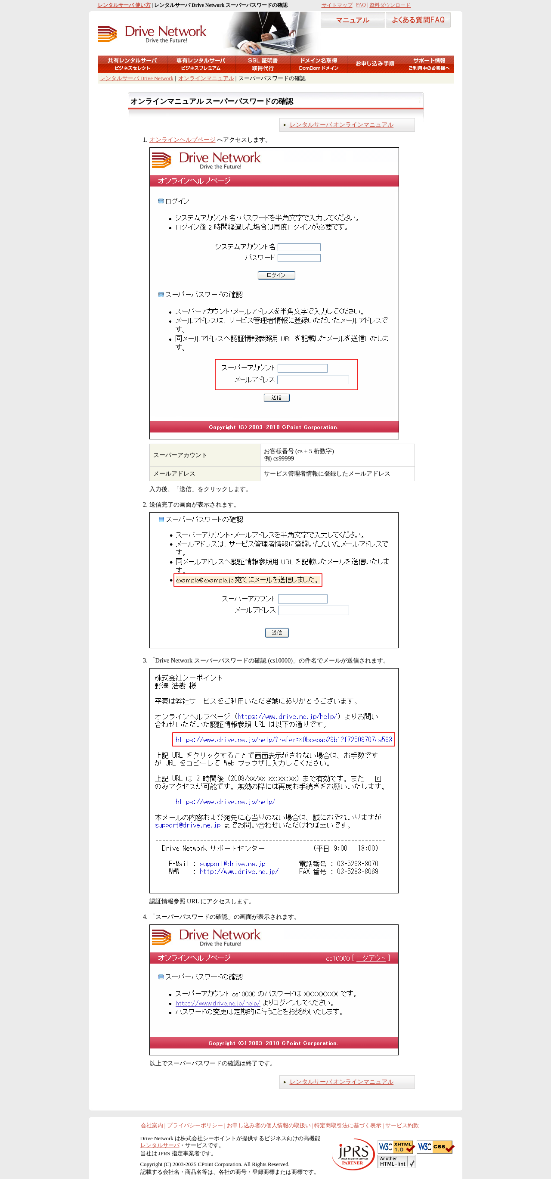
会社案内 (152, 1126)
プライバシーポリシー (195, 1126)
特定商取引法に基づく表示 (347, 1126)
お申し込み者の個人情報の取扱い (269, 1126)
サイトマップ (337, 5)
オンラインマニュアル (206, 78)
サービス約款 (402, 1126)
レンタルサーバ (160, 1145)
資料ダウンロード (390, 5)
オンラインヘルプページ (182, 139)
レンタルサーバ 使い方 (124, 5)
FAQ (361, 5)
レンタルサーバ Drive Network (136, 78)
